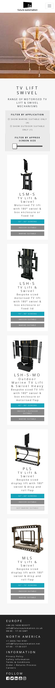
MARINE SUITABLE (27, 234)
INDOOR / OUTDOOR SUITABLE (27, 412)
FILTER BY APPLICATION (27, 114)
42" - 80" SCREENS (27, 405)
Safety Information (18, 659)
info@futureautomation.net (23, 643)
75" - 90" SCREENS (27, 314)
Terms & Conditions (18, 662)
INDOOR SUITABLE (28, 228)
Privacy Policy (14, 656)
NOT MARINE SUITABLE (28, 508)
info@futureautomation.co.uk (24, 628)
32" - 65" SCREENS (27, 222)
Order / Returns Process (21, 665)
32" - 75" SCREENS (27, 585)
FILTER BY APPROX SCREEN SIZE (27, 139)
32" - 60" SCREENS (27, 496)
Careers (11, 667)
